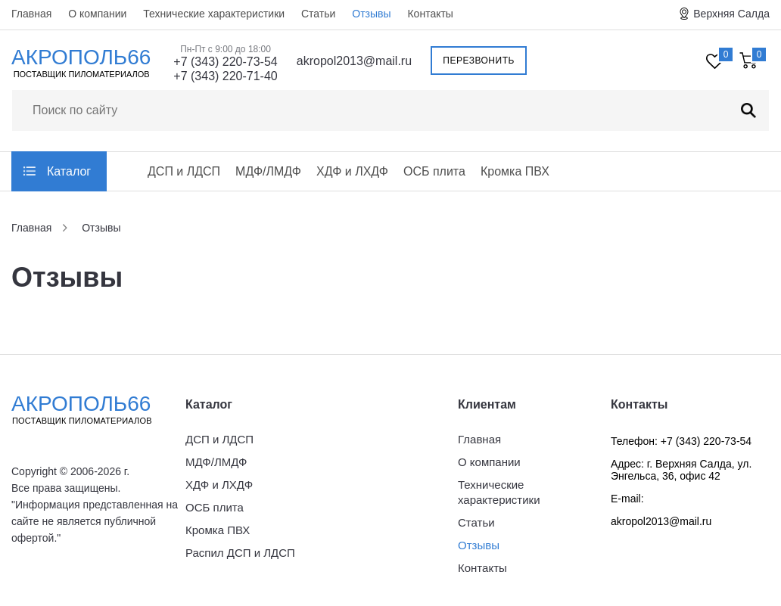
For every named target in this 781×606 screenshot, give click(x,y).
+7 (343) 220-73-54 (225, 61)
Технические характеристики (214, 14)
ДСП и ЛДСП (184, 171)
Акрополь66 (94, 409)
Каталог (69, 171)
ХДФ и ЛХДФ (352, 171)
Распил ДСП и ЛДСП (240, 552)
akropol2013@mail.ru (354, 60)
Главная (31, 14)
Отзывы (371, 14)
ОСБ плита (434, 171)
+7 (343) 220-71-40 (225, 76)
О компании (97, 14)
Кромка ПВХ (515, 171)
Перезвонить (479, 60)
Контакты (430, 14)
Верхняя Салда (731, 14)
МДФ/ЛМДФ (268, 171)
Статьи (318, 14)
